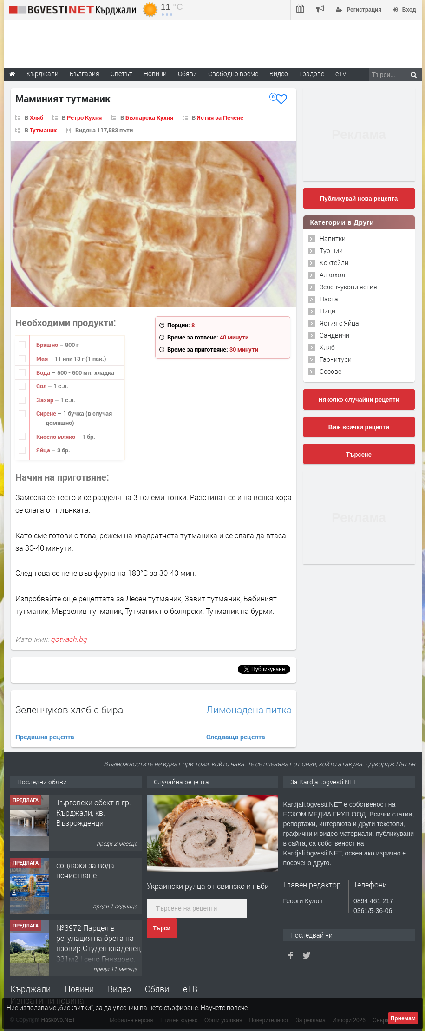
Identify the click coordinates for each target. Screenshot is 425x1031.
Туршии (331, 250)
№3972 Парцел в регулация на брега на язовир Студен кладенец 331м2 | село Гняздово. (98, 943)
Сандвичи (334, 335)
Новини (155, 73)
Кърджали (30, 988)
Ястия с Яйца (339, 323)
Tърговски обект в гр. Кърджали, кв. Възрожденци (93, 812)
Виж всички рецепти (358, 427)
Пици (327, 311)
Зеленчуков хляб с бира (69, 709)
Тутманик (43, 130)
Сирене (47, 413)
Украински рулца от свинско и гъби (208, 886)
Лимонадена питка (249, 710)
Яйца (44, 450)
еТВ (190, 988)
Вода (44, 372)
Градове (311, 73)
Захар (45, 400)
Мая (42, 358)
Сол (42, 386)
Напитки (333, 238)
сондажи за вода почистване (85, 870)
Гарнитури (336, 359)
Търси (161, 928)
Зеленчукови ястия (348, 286)
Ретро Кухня (84, 117)
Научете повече (224, 1007)
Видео (119, 988)
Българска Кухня (149, 117)
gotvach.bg (69, 639)
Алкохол (332, 274)
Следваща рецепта (235, 736)
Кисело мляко (56, 436)
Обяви (157, 988)
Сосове (330, 371)
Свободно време (233, 73)
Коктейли (334, 262)
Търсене (359, 454)
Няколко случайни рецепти (358, 399)
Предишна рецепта (44, 736)
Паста (329, 298)
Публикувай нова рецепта (359, 198)
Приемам (403, 1018)
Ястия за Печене (220, 117)
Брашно (47, 344)
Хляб (36, 117)
